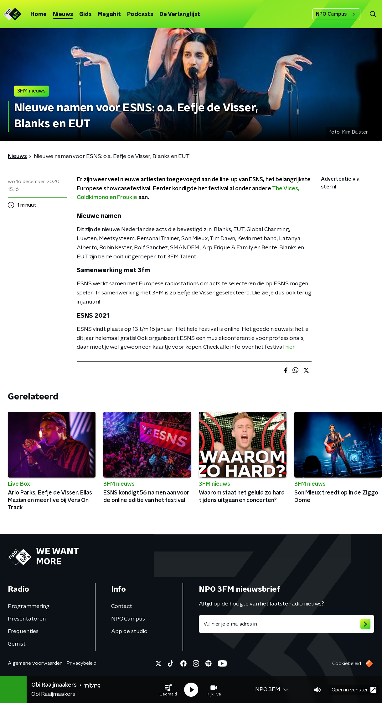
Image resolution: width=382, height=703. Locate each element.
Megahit (109, 14)
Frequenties (23, 631)
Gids (85, 14)
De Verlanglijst (179, 14)
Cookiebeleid (346, 663)
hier (290, 347)
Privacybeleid (81, 663)
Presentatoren (27, 619)
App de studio (129, 631)
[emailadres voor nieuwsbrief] (286, 624)
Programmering (28, 606)
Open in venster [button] (354, 690)
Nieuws (63, 14)
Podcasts (140, 14)
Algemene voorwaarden (35, 663)
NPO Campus (336, 14)
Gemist (17, 644)
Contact (121, 606)
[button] (168, 690)
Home (38, 14)
